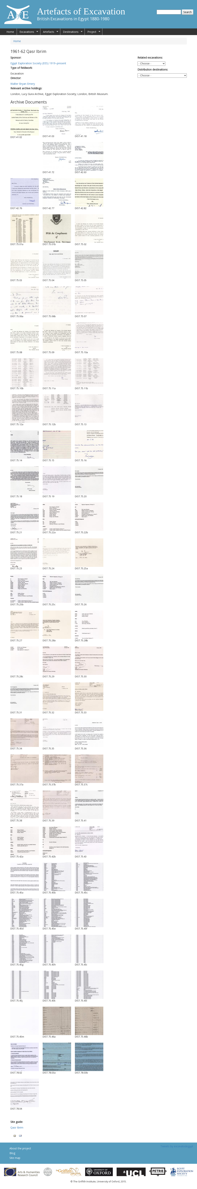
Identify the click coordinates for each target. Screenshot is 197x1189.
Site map (14, 1158)
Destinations (71, 32)
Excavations (27, 32)
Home (10, 32)
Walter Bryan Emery (22, 83)
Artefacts (49, 32)
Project (92, 32)
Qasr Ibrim (16, 1127)
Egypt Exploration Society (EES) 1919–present (38, 63)
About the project (20, 1148)
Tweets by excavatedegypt (176, 1146)
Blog (12, 1153)
